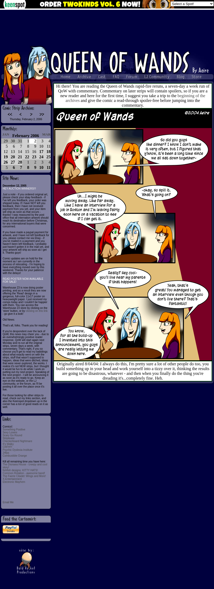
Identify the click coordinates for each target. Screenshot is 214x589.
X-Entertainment (12, 479)
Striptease (9, 438)
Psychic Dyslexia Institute (18, 449)
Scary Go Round (12, 435)
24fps (6, 452)
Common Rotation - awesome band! (24, 473)
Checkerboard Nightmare (17, 441)
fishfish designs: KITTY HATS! (20, 470)
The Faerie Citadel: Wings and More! (24, 476)
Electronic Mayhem (14, 481)
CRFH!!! (7, 447)
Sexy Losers (10, 432)
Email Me (8, 502)
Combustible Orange (15, 455)
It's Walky (8, 444)
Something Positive (14, 429)
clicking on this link (37, 310)
